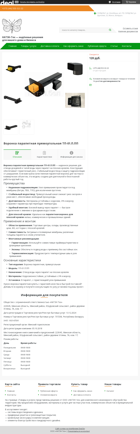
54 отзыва (116, 2)
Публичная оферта (97, 46)
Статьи (114, 46)
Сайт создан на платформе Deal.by (70, 428)
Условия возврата (48, 395)
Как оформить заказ (73, 46)
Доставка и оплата (50, 46)
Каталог (110, 391)
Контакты (126, 46)
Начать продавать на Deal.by (32, 2)
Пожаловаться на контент (79, 431)
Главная (13, 46)
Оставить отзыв (130, 28)
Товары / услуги (28, 46)
